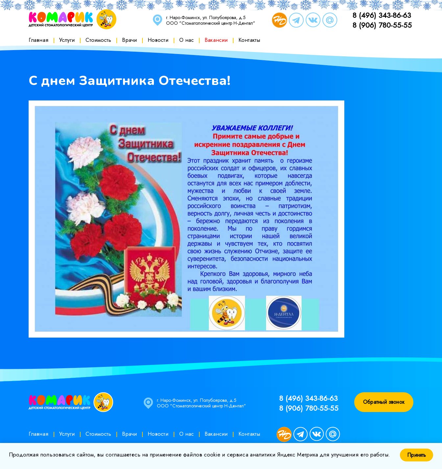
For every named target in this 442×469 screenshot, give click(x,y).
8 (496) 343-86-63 (382, 15)
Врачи (129, 40)
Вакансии (216, 40)
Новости (158, 40)
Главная (38, 40)
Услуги (67, 40)
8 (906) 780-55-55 (382, 25)
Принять (416, 455)
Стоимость (98, 40)
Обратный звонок (384, 402)
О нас (186, 40)
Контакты (249, 40)
